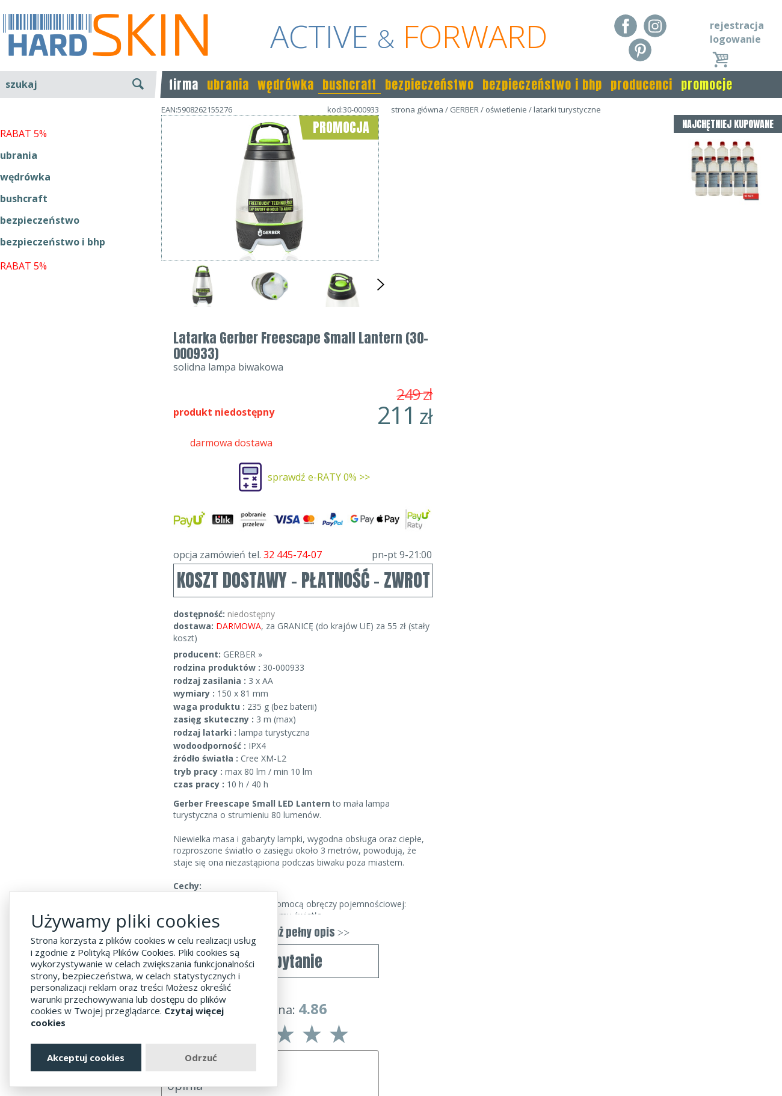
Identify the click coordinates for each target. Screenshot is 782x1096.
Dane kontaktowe (387, 1026)
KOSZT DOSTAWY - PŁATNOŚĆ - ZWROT (521, 364)
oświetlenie (506, 109)
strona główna (417, 109)
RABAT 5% (23, 276)
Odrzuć (201, 1057)
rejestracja (737, 25)
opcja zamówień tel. (520, 339)
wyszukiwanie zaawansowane (78, 129)
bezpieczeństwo (429, 84)
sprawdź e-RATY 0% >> (536, 261)
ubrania (228, 84)
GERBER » (460, 439)
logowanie (735, 39)
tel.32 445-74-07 (387, 1043)
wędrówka (285, 84)
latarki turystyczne (567, 109)
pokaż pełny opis (520, 717)
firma (184, 84)
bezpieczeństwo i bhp (542, 84)
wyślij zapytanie (270, 347)
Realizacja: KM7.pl (742, 1026)
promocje (707, 84)
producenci (642, 84)
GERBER (464, 109)
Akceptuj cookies (86, 1057)
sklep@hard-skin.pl (387, 1060)
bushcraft (349, 84)
